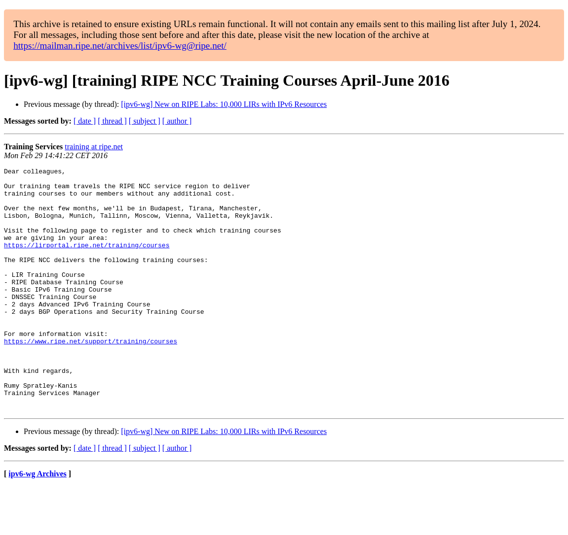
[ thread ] (112, 121)
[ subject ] (144, 121)
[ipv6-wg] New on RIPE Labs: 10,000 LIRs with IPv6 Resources (224, 104)
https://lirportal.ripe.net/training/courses (86, 261)
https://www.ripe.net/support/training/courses (90, 376)
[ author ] (177, 121)
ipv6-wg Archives (37, 522)
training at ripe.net (94, 146)
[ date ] (85, 121)
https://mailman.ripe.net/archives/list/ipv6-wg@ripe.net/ (120, 45)
